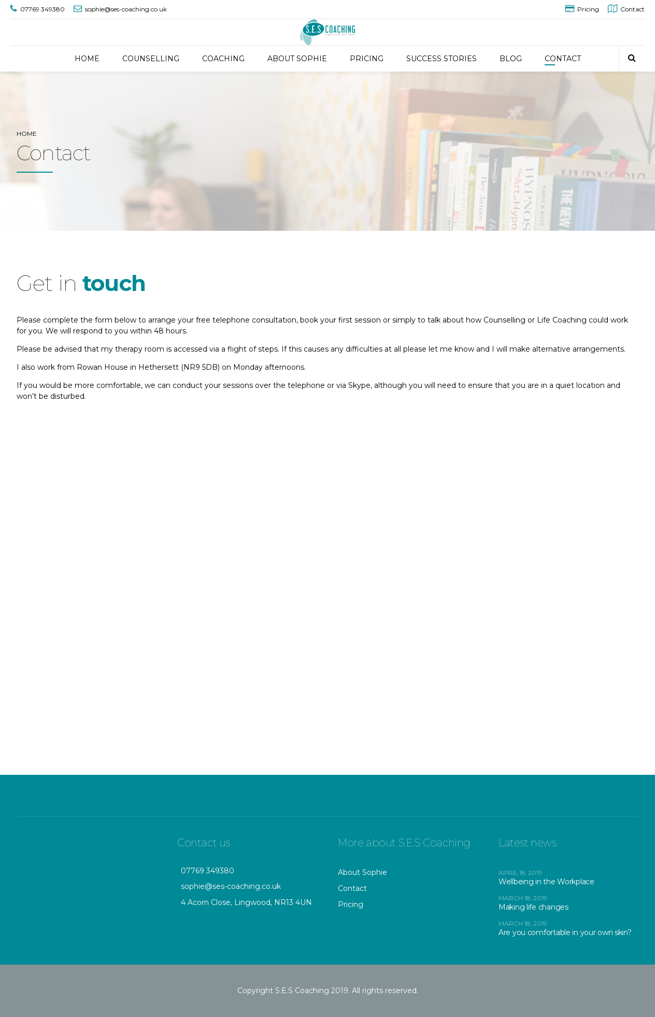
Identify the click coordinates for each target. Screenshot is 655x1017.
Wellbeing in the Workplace (546, 881)
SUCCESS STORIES (441, 58)
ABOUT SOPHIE (297, 58)
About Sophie (362, 872)
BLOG (511, 58)
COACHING (223, 58)
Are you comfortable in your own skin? (565, 932)
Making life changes (533, 907)
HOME (87, 58)
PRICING (366, 58)
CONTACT (563, 58)
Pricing (350, 904)
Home (27, 133)
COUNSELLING (150, 58)
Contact (352, 888)
